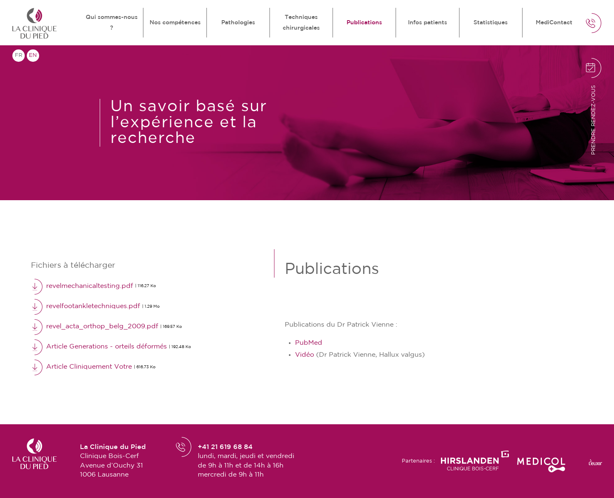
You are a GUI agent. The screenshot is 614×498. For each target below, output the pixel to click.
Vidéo (304, 355)
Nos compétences (175, 22)
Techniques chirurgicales (301, 22)
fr (18, 55)
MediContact (554, 22)
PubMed (308, 343)
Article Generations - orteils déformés (111, 347)
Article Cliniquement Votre (93, 367)
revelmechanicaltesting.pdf (93, 286)
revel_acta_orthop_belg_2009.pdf (106, 326)
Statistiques (490, 22)
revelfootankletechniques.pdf (95, 306)
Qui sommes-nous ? (112, 22)
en (33, 55)
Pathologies (238, 22)
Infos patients (427, 22)
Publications (364, 22)
